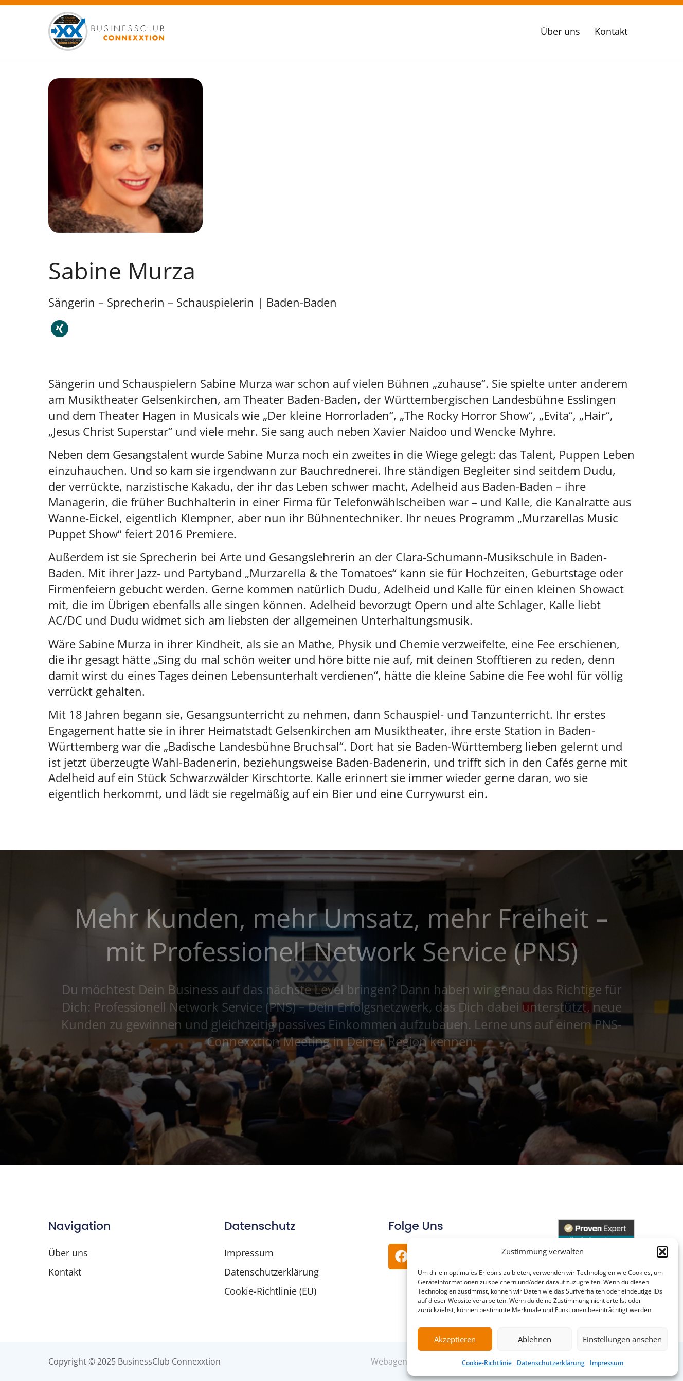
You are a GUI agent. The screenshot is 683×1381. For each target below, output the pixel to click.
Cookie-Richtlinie (487, 1362)
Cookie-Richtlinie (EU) (270, 1291)
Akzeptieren (455, 1339)
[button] (662, 1252)
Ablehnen (534, 1339)
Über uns (560, 31)
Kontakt (611, 31)
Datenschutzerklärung (551, 1362)
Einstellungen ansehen (622, 1339)
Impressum (606, 1362)
